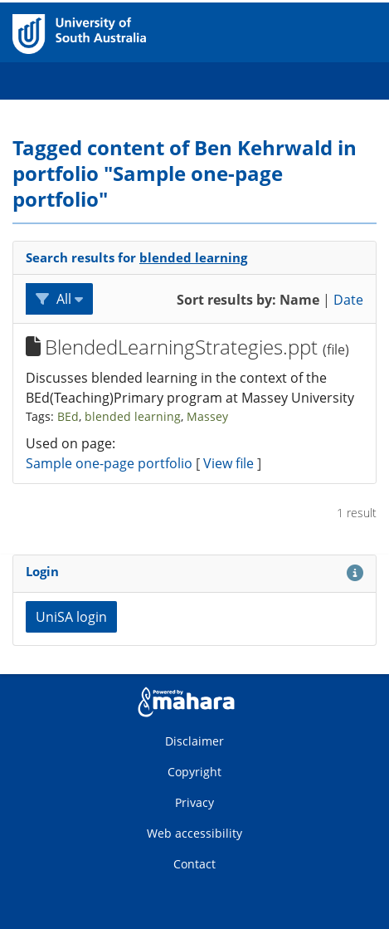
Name (299, 300)
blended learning (193, 257)
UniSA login (71, 617)
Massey (207, 416)
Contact (194, 864)
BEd (68, 416)
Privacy (194, 802)
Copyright (194, 772)
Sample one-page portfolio (109, 463)
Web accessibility (194, 833)
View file (230, 463)
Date (348, 300)
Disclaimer (194, 741)
